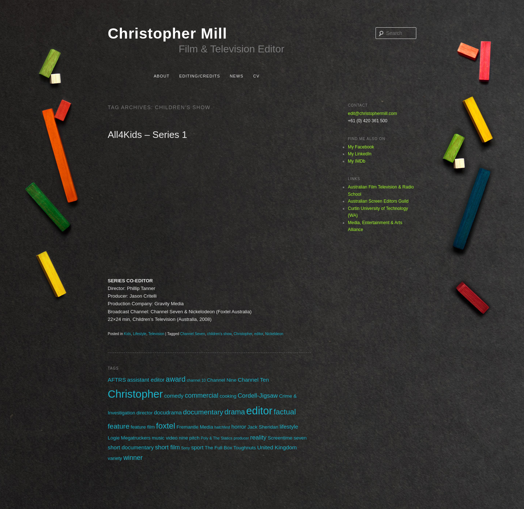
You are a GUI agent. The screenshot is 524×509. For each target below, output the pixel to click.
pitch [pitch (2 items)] (194, 438)
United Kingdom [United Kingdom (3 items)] (277, 447)
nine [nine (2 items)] (183, 438)
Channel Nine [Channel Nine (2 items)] (222, 380)
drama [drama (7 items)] (235, 412)
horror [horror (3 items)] (238, 426)
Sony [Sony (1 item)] (185, 448)
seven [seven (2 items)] (300, 438)
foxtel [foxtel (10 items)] (165, 425)
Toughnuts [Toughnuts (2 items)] (244, 447)
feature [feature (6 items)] (119, 426)
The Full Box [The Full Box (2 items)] (218, 447)
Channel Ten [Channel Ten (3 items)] (253, 380)
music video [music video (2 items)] (165, 438)
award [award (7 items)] (176, 379)
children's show (219, 334)
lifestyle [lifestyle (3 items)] (288, 426)
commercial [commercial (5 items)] (201, 395)
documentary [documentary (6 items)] (203, 412)
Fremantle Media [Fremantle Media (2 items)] (194, 427)
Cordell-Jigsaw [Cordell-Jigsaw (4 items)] (258, 395)
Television (156, 334)
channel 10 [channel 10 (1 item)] (196, 380)
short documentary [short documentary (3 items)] (131, 447)
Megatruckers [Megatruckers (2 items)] (135, 438)
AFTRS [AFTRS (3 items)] (117, 380)
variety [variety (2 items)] (115, 458)
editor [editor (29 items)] (259, 411)
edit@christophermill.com (372, 113)
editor (258, 334)
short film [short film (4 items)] (167, 447)
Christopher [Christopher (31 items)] (135, 394)
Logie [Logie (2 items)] (114, 438)
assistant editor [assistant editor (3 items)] (145, 380)
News (236, 76)
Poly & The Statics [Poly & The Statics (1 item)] (217, 438)
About (161, 76)
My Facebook (361, 147)
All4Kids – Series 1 (147, 134)
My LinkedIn (360, 153)
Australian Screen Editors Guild (378, 201)
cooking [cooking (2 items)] (228, 396)
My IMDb (356, 161)
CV (256, 76)
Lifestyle (140, 334)
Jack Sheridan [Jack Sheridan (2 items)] (262, 427)
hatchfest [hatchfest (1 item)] (222, 427)
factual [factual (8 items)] (285, 411)
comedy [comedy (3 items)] (174, 396)
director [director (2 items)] (144, 412)
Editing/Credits (199, 76)
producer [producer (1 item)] (241, 438)
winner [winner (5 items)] (133, 457)
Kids (127, 334)
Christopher (243, 334)
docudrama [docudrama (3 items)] (168, 412)
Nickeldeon (274, 334)
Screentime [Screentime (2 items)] (280, 438)
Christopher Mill (167, 33)
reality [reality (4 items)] (258, 437)
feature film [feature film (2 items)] (143, 427)
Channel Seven (192, 334)
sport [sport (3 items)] (197, 447)
